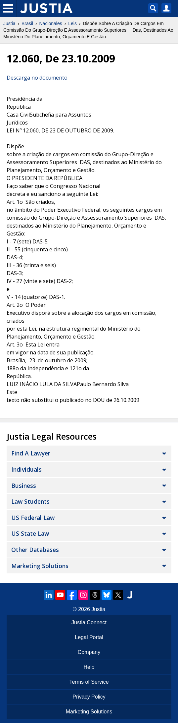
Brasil (27, 23)
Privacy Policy (89, 697)
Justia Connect (89, 622)
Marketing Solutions (39, 566)
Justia (9, 23)
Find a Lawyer (30, 453)
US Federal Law (33, 518)
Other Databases (35, 550)
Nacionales (50, 23)
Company (89, 652)
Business (23, 485)
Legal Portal (89, 637)
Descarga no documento (37, 77)
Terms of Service (89, 682)
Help (89, 667)
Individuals (26, 469)
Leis (72, 23)
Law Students (30, 501)
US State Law (30, 533)
